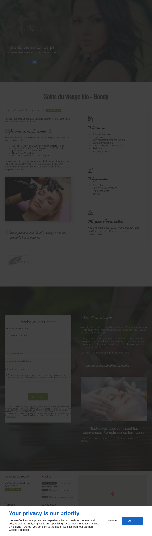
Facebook (24, 529)
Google (13, 529)
